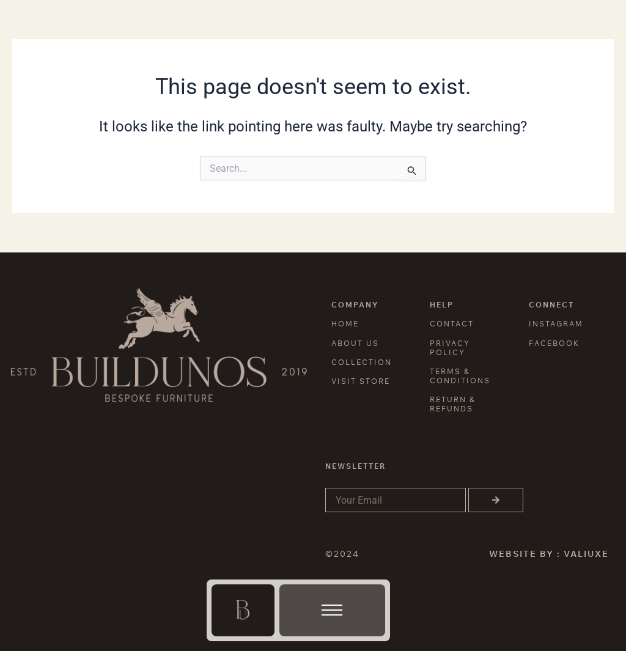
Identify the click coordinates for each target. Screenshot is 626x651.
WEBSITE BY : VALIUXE (549, 553)
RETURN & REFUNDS (453, 404)
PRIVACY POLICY (450, 348)
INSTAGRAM (556, 323)
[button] (332, 613)
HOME (345, 323)
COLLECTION (361, 362)
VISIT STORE (360, 381)
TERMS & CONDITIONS (460, 376)
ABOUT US (355, 343)
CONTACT (452, 323)
